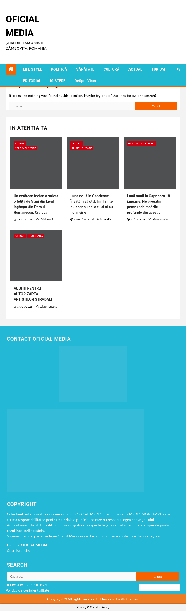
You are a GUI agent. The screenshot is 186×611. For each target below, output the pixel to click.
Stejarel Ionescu (47, 306)
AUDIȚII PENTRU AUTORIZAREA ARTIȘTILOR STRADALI (33, 294)
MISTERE (57, 81)
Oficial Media (46, 219)
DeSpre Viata (85, 81)
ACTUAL (135, 69)
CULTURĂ (111, 69)
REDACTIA (14, 584)
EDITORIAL (32, 81)
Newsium (107, 599)
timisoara (35, 236)
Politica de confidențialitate (27, 590)
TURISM (158, 69)
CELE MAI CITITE (25, 148)
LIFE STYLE (32, 69)
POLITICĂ (59, 69)
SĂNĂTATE (85, 69)
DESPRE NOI (36, 584)
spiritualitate (81, 148)
